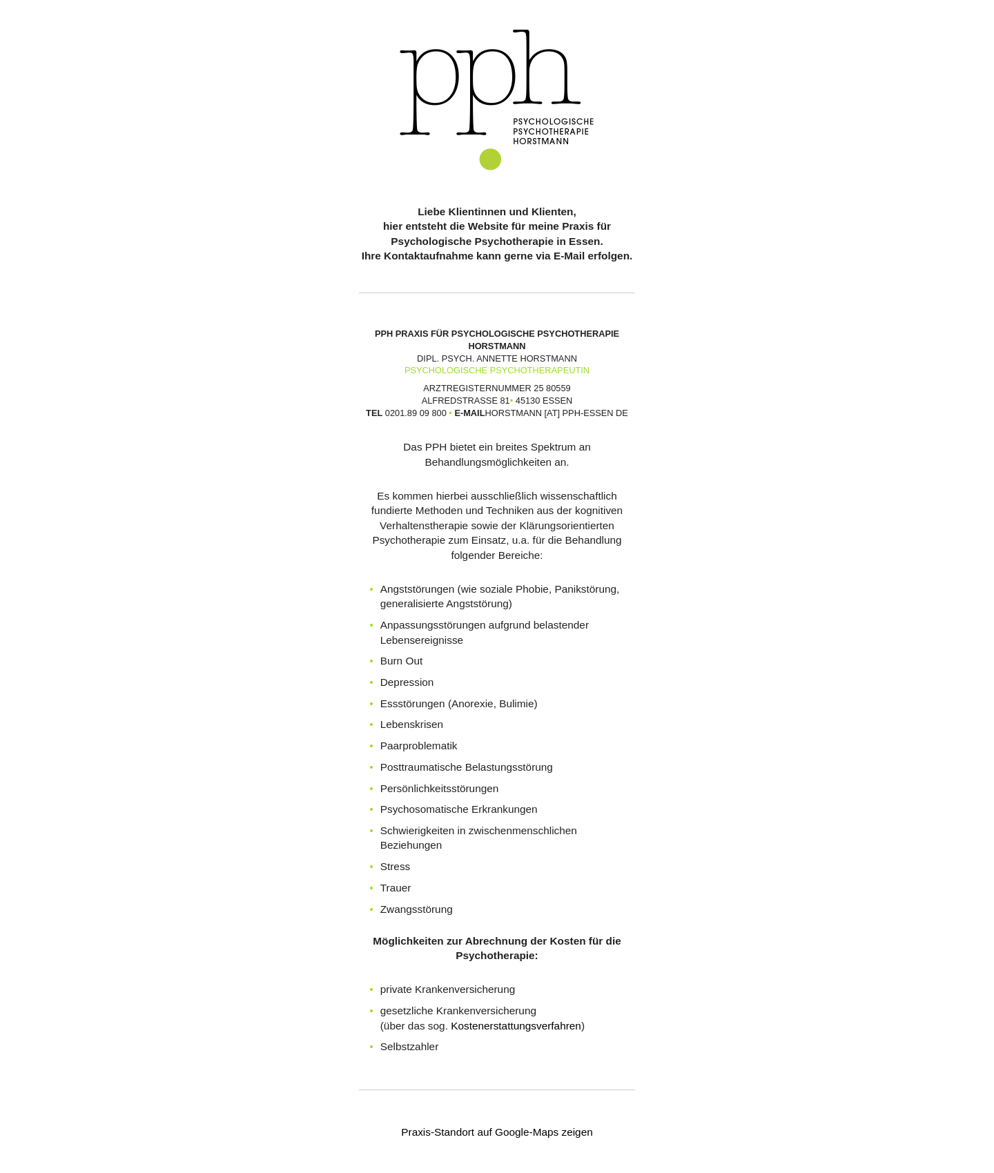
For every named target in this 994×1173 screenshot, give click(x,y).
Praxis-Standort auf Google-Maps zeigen (496, 1132)
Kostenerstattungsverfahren (516, 1026)
